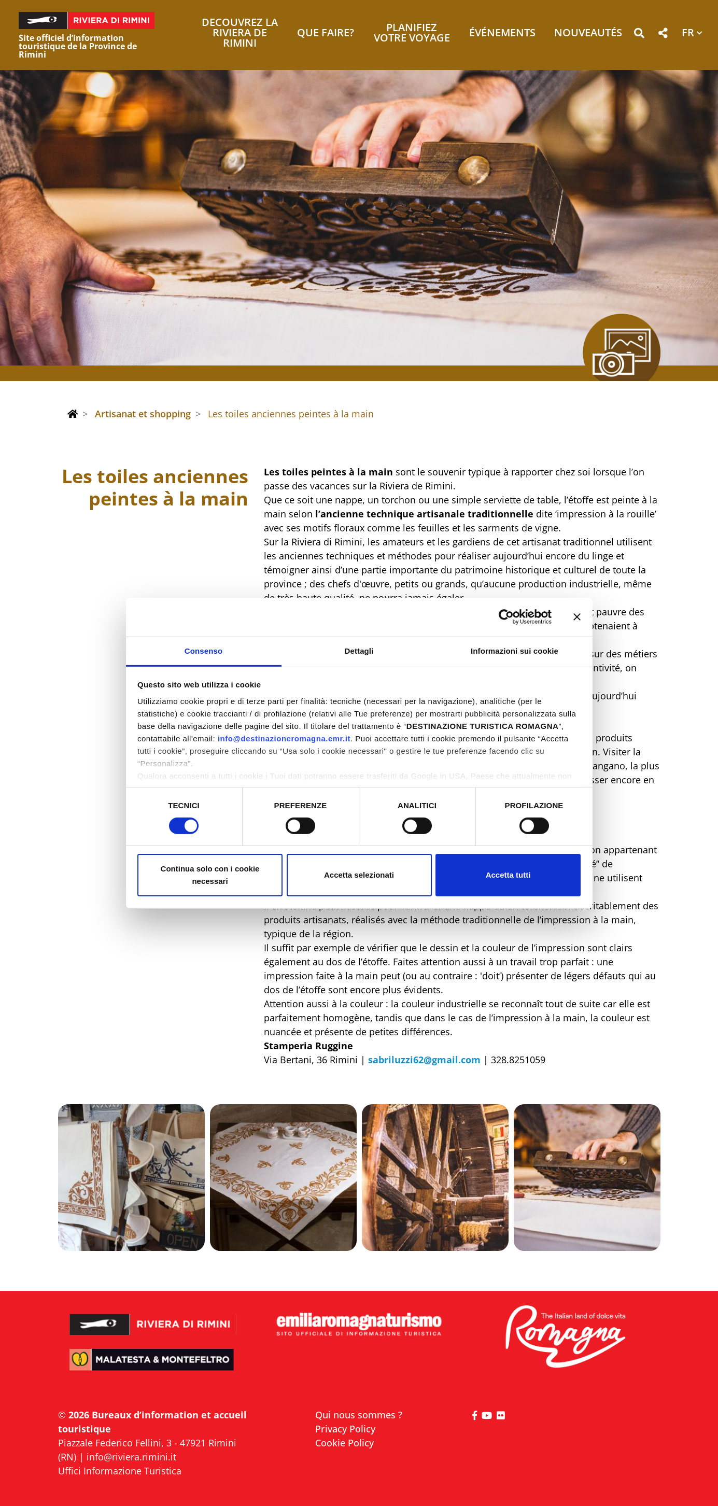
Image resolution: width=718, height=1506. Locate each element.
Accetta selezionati (359, 874)
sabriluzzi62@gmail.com (424, 1059)
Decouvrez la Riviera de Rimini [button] (240, 33)
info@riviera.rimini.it (131, 1457)
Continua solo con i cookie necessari (210, 874)
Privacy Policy (345, 1429)
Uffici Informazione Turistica (119, 1471)
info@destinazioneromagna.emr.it (284, 738)
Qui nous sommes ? (358, 1415)
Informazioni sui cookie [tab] (514, 650)
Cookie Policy (344, 1443)
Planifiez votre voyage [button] (412, 33)
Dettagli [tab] (359, 650)
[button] (638, 35)
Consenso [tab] (203, 650)
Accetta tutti (508, 874)
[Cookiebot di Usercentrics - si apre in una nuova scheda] (506, 617)
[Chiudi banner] (577, 617)
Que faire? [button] (325, 33)
